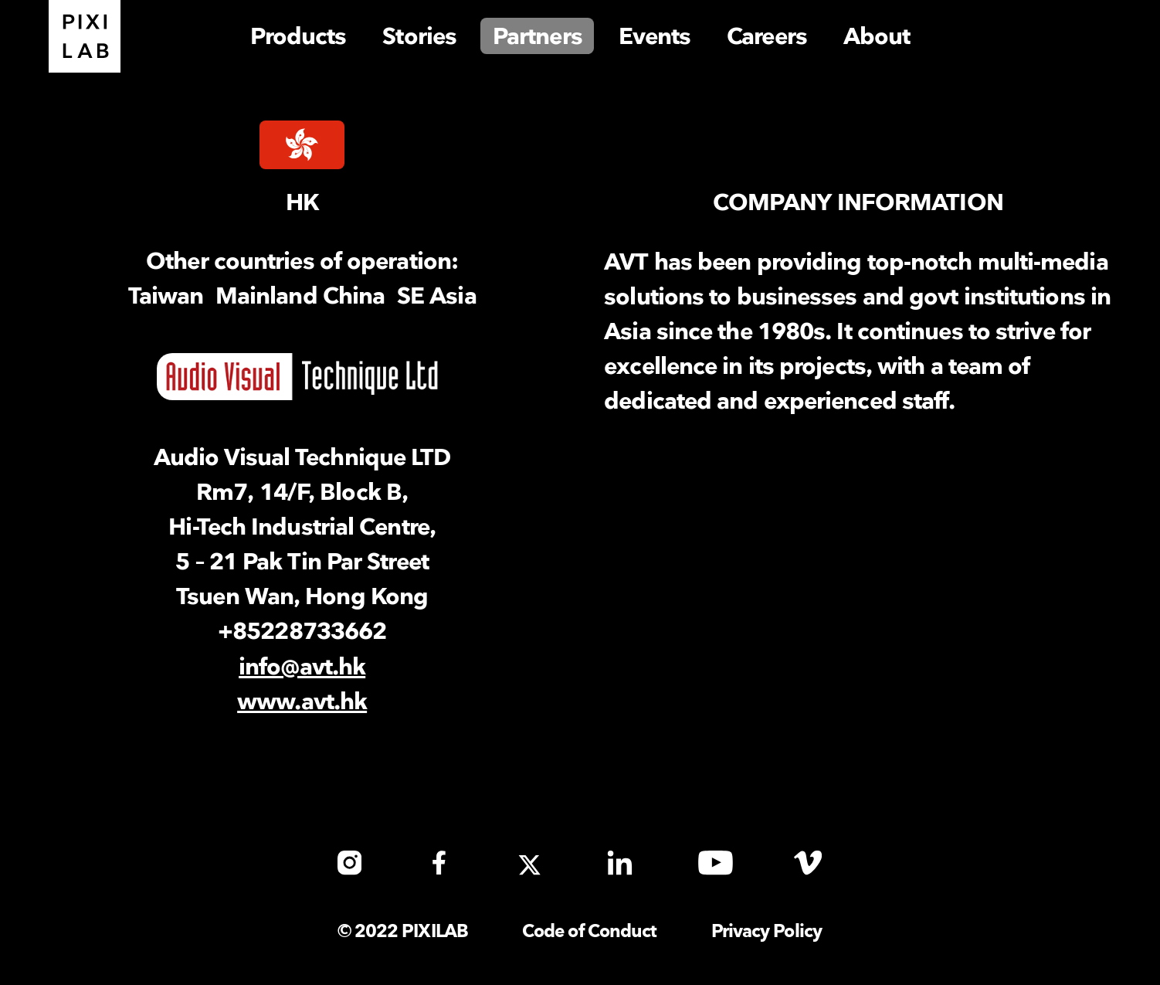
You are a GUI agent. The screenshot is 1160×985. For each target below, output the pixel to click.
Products (298, 37)
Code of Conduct (589, 932)
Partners (537, 37)
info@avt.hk (302, 667)
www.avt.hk (302, 702)
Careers (767, 37)
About (877, 37)
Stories (419, 37)
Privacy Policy (766, 932)
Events (655, 37)
